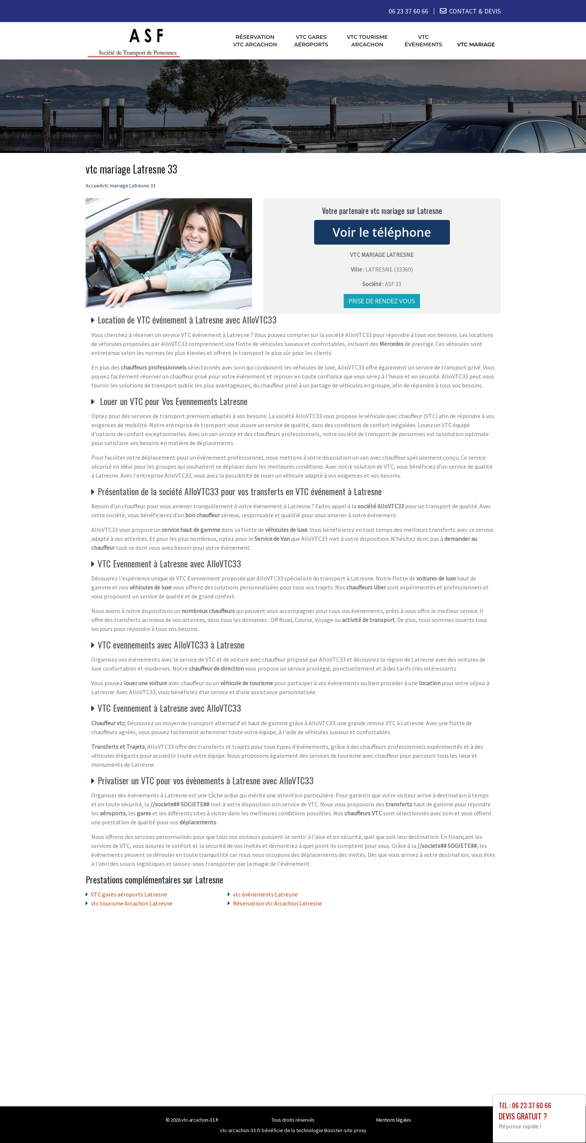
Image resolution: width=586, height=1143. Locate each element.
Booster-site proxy (345, 1130)
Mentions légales (393, 1119)
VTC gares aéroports (311, 41)
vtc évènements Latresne (265, 894)
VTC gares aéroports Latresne (129, 894)
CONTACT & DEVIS (475, 11)
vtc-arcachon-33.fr (200, 1119)
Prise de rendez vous (382, 301)
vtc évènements (423, 41)
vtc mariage (476, 44)
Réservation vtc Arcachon (255, 41)
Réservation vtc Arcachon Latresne (277, 903)
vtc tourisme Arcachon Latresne (131, 903)
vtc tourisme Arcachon (367, 41)
